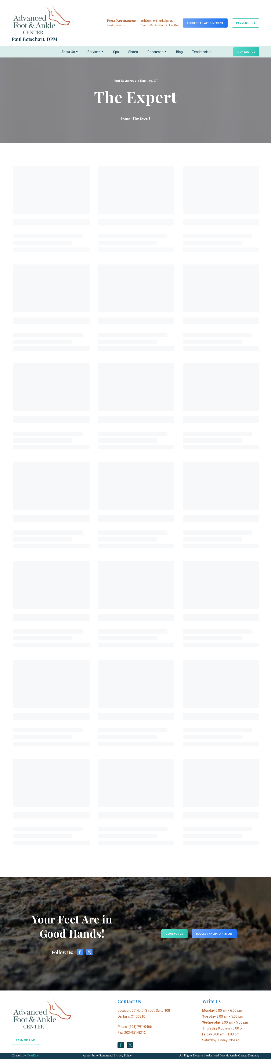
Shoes (133, 52)
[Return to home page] (41, 19)
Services (94, 52)
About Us (68, 52)
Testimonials (201, 52)
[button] (205, 23)
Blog (179, 52)
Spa (116, 52)
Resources (155, 52)
